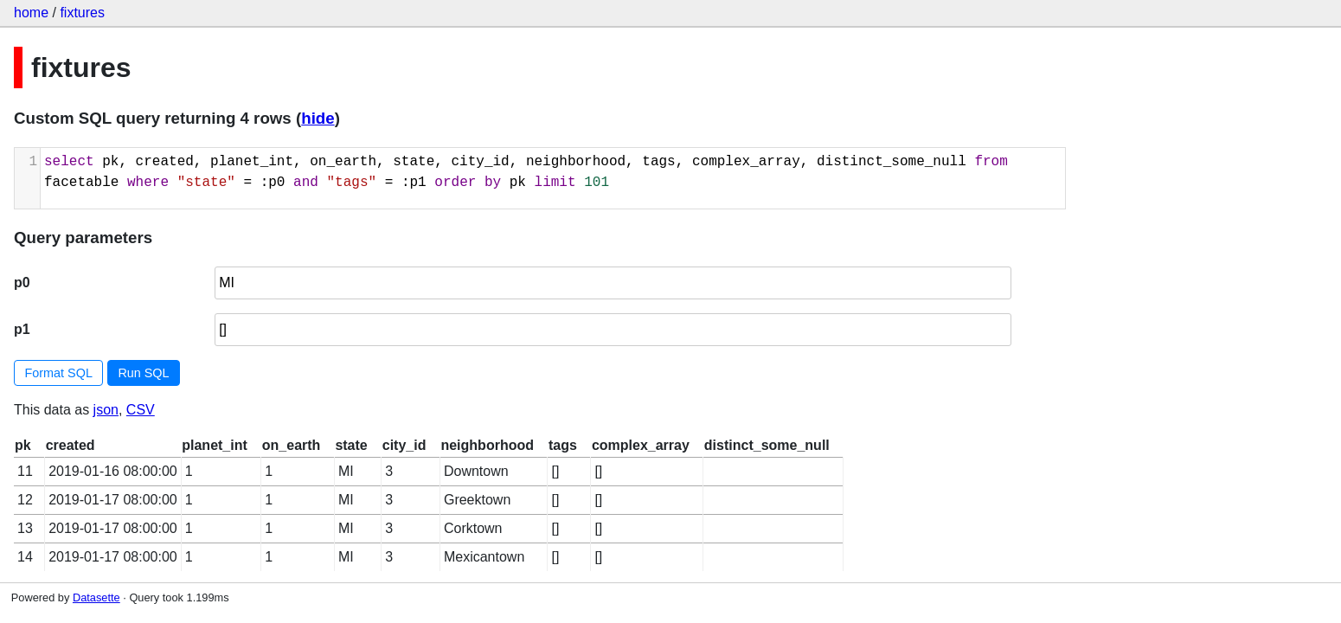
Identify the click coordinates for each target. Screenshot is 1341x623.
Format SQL (59, 373)
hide (317, 118)
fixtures (82, 12)
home (31, 12)
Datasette (96, 597)
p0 (22, 282)
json (106, 409)
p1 (22, 329)
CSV (140, 409)
